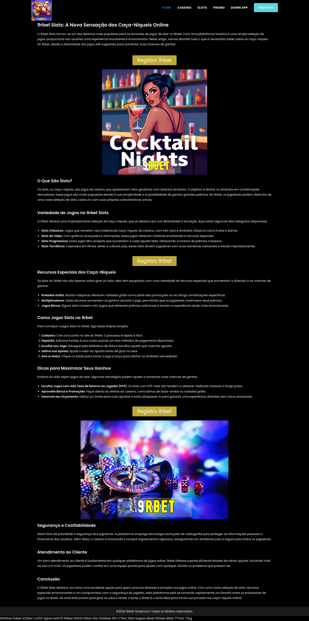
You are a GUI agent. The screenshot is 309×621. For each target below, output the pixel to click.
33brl (131, 618)
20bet (87, 618)
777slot (179, 618)
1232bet (27, 618)
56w (95, 618)
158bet (68, 618)
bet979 (58, 618)
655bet (160, 618)
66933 (78, 618)
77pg (188, 618)
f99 (114, 618)
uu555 (38, 618)
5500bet (105, 618)
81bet (170, 618)
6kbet (150, 618)
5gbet (47, 618)
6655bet (6, 618)
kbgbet (140, 618)
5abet (17, 618)
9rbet (44, 221)
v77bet (122, 618)
